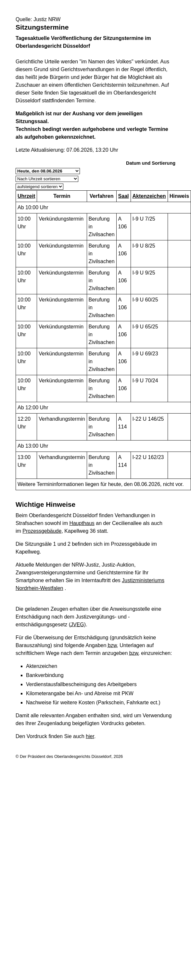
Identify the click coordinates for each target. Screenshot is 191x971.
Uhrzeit (26, 196)
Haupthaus (81, 523)
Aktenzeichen (149, 196)
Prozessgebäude (41, 531)
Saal (123, 196)
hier (90, 736)
